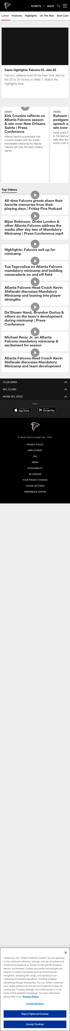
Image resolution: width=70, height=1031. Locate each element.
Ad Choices (35, 474)
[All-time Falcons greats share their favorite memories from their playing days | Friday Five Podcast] (35, 205)
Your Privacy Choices (35, 480)
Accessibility (35, 468)
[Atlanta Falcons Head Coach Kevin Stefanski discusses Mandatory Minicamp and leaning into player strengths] (35, 294)
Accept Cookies (35, 1024)
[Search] (58, 5)
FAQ (35, 456)
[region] (35, 989)
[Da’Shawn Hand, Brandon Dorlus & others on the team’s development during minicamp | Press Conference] (35, 318)
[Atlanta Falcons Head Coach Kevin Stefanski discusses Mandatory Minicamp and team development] (35, 362)
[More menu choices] (65, 5)
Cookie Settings (35, 485)
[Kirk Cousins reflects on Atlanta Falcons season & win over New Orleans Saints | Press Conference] (25, 132)
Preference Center (35, 491)
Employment (35, 450)
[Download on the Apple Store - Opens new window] (22, 410)
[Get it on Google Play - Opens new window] (47, 411)
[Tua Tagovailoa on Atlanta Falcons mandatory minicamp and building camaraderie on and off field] (35, 271)
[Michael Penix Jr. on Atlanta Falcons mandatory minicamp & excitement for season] (35, 341)
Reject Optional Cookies (35, 1013)
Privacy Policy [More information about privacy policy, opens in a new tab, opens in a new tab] (31, 996)
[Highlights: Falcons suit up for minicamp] (35, 252)
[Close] (66, 953)
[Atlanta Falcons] (35, 427)
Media (35, 462)
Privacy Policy (35, 444)
